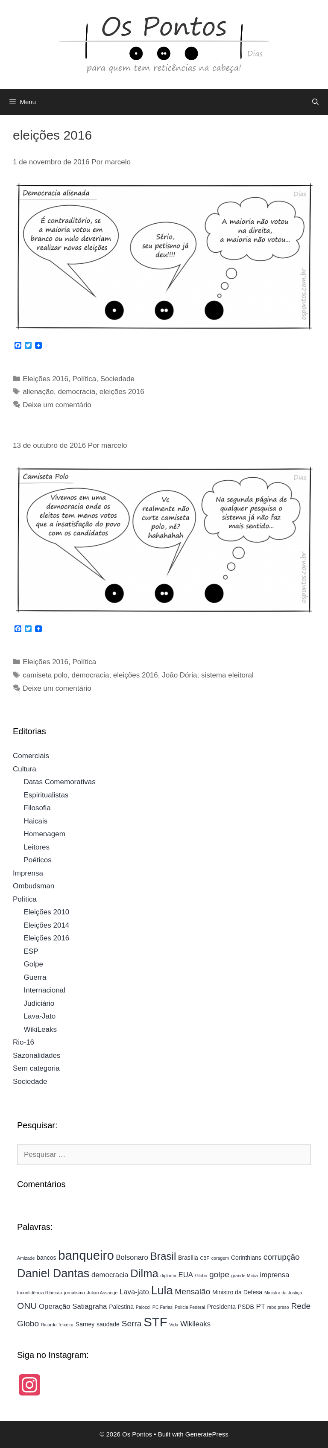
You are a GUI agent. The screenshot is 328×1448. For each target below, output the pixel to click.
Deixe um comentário (57, 405)
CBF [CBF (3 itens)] (204, 1258)
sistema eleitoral (227, 675)
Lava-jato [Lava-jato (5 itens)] (134, 1292)
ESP (31, 951)
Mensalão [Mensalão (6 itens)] (192, 1291)
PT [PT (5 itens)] (260, 1306)
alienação (38, 392)
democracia (76, 392)
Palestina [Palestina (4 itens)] (121, 1306)
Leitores (37, 847)
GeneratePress (206, 1434)
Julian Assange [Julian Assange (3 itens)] (102, 1292)
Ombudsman (33, 886)
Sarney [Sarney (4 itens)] (85, 1324)
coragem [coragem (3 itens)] (220, 1258)
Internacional (44, 990)
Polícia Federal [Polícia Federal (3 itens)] (190, 1307)
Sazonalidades (37, 1055)
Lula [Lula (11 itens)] (162, 1290)
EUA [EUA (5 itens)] (186, 1275)
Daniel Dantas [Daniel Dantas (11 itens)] (53, 1273)
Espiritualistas (46, 795)
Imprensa (28, 873)
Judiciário (39, 1003)
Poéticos (38, 860)
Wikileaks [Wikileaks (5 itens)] (195, 1324)
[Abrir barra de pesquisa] (315, 102)
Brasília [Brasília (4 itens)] (188, 1257)
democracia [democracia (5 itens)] (110, 1275)
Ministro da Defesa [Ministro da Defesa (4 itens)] (237, 1292)
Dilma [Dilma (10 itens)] (144, 1273)
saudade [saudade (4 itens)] (108, 1324)
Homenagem (44, 834)
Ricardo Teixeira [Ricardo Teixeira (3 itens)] (57, 1324)
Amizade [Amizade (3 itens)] (26, 1258)
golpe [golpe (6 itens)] (219, 1274)
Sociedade (117, 379)
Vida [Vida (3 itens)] (173, 1324)
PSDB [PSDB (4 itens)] (246, 1306)
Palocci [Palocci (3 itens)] (143, 1307)
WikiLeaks (40, 1029)
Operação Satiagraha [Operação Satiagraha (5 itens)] (73, 1306)
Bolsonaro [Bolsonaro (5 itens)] (132, 1257)
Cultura (24, 769)
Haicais (36, 821)
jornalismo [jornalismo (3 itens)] (74, 1292)
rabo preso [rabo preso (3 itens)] (278, 1307)
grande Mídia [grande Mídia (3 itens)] (244, 1275)
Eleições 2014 (47, 925)
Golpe (33, 964)
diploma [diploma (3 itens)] (168, 1275)
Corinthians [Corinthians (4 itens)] (246, 1257)
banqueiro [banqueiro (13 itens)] (86, 1255)
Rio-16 (23, 1042)
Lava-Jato (40, 1016)
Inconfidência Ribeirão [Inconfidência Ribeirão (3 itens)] (39, 1292)
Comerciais (31, 756)
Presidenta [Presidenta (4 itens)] (221, 1306)
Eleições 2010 (47, 912)
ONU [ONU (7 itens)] (27, 1306)
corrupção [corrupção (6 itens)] (282, 1256)
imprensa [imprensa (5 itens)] (274, 1275)
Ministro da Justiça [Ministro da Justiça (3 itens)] (283, 1292)
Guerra (35, 977)
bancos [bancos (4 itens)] (46, 1257)
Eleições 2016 (45, 379)
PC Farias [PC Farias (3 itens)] (162, 1307)
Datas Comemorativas (60, 782)
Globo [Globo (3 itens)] (201, 1275)
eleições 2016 (122, 392)
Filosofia (37, 808)
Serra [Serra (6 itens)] (132, 1323)
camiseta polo (45, 675)
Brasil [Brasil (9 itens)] (163, 1256)
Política (84, 379)
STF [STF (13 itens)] (155, 1322)
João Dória (179, 675)
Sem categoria (36, 1068)
